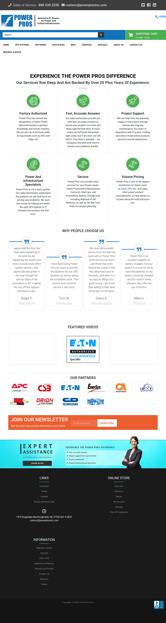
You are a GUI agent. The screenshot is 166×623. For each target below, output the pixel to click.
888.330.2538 (48, 5)
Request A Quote (12, 52)
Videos (44, 584)
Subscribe (107, 423)
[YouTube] (154, 5)
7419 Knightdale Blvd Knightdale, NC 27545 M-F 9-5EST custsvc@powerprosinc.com (44, 519)
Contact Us (136, 45)
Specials (102, 45)
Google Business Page (44, 502)
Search (119, 496)
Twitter (44, 491)
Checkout (118, 491)
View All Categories (119, 512)
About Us (119, 45)
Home (6, 45)
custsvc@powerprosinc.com (86, 5)
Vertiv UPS (44, 558)
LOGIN (162, 16)
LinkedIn (44, 496)
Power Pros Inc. (86, 602)
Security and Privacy (44, 568)
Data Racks (58, 45)
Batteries (40, 45)
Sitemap (119, 507)
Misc (73, 45)
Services (87, 45)
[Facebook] (148, 5)
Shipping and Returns (44, 563)
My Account (118, 502)
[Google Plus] (143, 5)
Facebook (44, 486)
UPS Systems (22, 45)
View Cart (118, 486)
